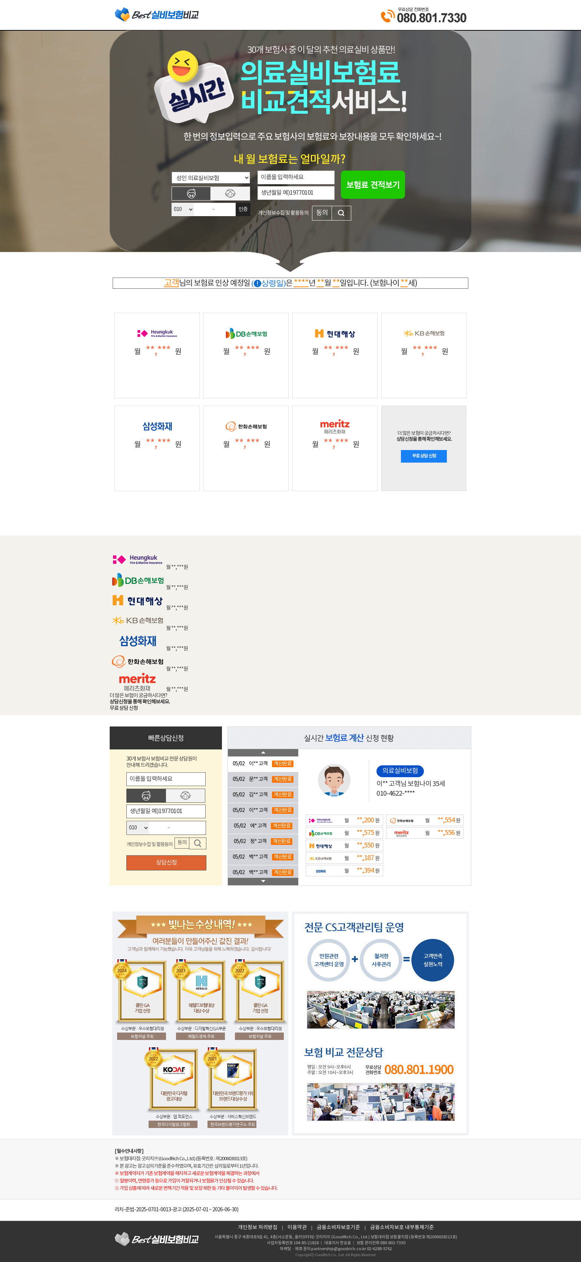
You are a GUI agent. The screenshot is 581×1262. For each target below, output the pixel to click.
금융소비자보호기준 (338, 1228)
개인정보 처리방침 (258, 1228)
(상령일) (269, 283)
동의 (322, 213)
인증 (243, 209)
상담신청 (166, 862)
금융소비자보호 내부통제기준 (402, 1228)
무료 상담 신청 (424, 456)
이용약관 (297, 1228)
